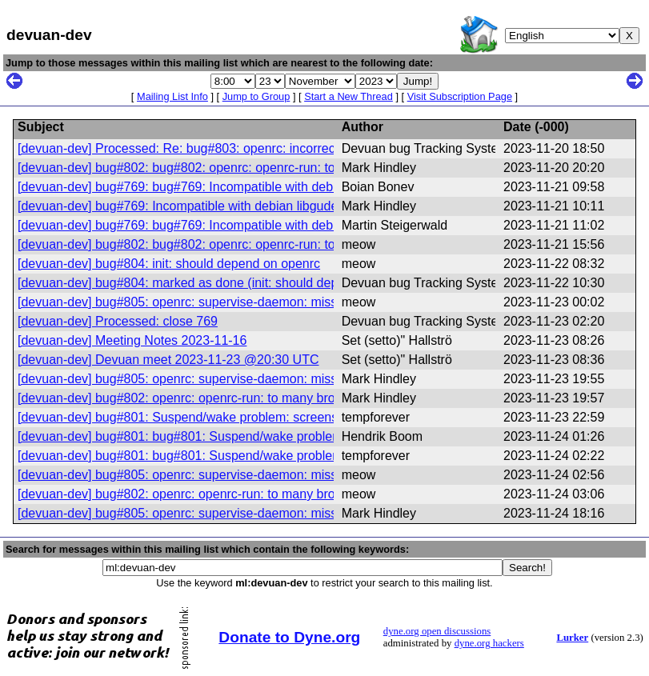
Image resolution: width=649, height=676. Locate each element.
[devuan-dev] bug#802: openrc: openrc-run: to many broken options (209, 398)
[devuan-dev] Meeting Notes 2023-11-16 (132, 340)
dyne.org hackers (489, 643)
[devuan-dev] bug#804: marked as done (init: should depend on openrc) (221, 283)
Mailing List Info (172, 96)
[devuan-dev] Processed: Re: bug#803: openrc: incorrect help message (220, 148)
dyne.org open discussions (437, 631)
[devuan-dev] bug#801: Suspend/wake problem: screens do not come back (230, 417)
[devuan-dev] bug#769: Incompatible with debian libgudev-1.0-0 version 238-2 (238, 206)
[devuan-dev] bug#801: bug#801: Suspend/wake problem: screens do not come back (258, 436)
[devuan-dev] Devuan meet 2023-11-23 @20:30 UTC (168, 359)
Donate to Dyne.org (289, 637)
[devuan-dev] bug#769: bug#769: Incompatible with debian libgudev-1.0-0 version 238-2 (267, 187)
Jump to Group (256, 96)
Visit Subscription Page (459, 96)
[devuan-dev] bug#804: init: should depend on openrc (169, 263)
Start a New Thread (348, 96)
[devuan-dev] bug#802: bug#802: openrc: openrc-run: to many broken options (238, 167)
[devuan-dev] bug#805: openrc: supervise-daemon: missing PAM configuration (240, 302)
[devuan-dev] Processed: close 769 (118, 321)
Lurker (572, 637)
